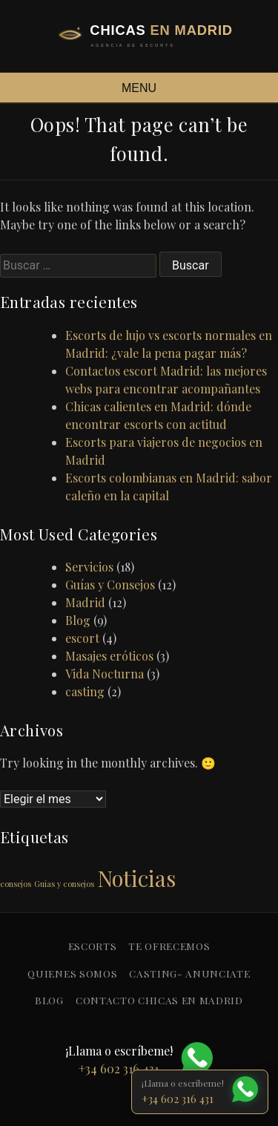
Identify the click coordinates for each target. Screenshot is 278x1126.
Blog (77, 620)
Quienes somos (72, 973)
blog (49, 999)
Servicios (89, 567)
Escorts (92, 945)
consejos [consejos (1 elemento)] (15, 883)
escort (82, 638)
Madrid (85, 602)
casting (85, 691)
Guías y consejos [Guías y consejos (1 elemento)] (64, 883)
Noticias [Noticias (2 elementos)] (136, 877)
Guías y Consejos (110, 584)
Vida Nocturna (104, 673)
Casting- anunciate (189, 973)
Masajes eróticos (109, 656)
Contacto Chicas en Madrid (159, 999)
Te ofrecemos (169, 945)
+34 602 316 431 (178, 1098)
